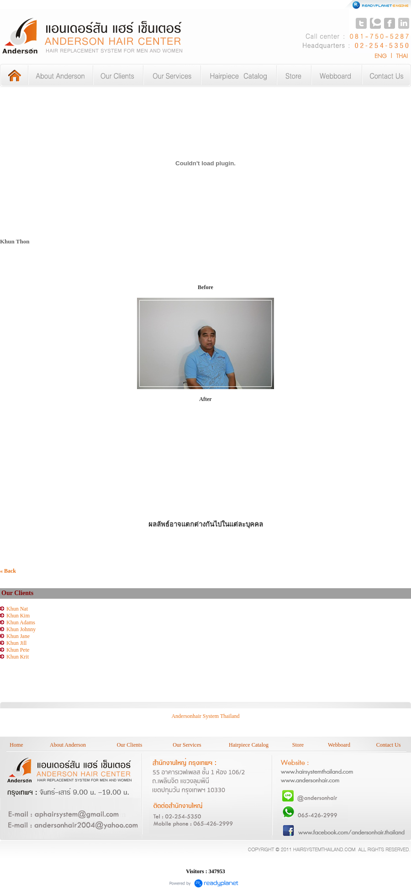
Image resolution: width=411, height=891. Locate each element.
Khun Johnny (21, 629)
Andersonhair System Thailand (205, 716)
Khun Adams (20, 622)
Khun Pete (17, 650)
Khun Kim (18, 615)
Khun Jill (16, 643)
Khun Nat (17, 609)
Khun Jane (18, 636)
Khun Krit (17, 657)
